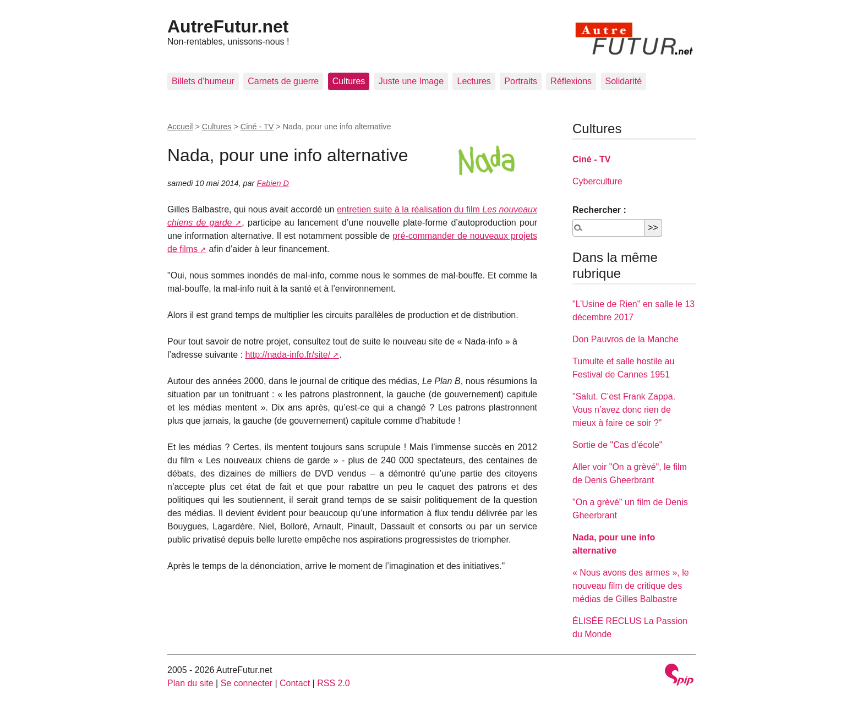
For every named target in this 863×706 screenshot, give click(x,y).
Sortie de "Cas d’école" (617, 445)
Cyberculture (597, 181)
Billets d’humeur (203, 81)
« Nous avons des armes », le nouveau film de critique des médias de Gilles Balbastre (630, 586)
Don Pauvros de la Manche (625, 339)
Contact (295, 683)
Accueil (180, 126)
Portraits (520, 81)
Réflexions (571, 81)
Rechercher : (599, 210)
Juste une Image (411, 81)
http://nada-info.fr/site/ (287, 354)
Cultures (348, 81)
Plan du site (190, 683)
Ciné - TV (257, 126)
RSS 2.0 (333, 683)
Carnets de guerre (283, 81)
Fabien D (272, 183)
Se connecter (246, 683)
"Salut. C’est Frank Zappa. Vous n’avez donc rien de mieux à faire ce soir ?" (623, 410)
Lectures (473, 81)
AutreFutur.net (227, 26)
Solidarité (623, 81)
